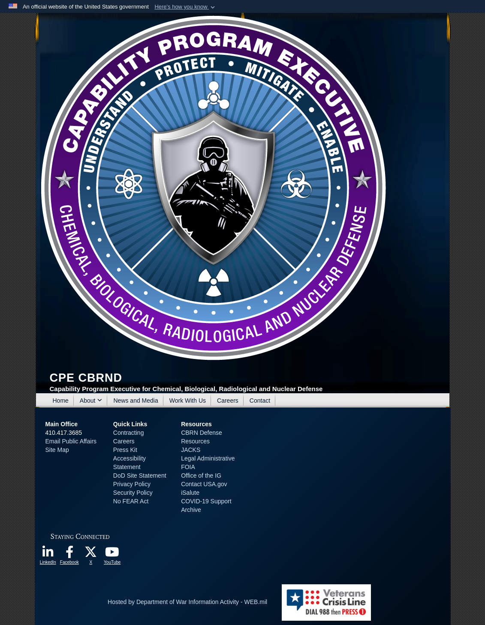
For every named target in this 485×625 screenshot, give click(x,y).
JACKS (190, 449)
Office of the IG (201, 475)
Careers (227, 400)
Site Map (57, 449)
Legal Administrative (208, 458)
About (91, 400)
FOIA (188, 467)
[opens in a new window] (48, 554)
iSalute (190, 492)
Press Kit (125, 449)
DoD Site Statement (139, 475)
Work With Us (187, 400)
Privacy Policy (132, 484)
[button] (185, 7)
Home (61, 400)
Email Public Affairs (71, 441)
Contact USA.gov (204, 484)
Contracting (128, 432)
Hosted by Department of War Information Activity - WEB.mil (187, 601)
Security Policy (133, 492)
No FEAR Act (130, 501)
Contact (260, 400)
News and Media (135, 400)
